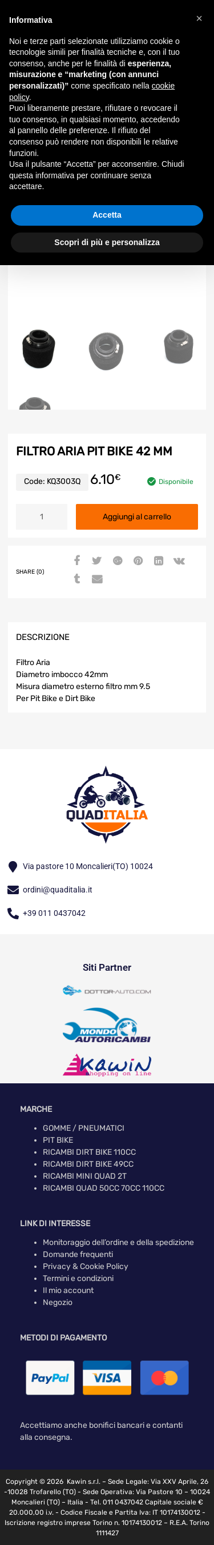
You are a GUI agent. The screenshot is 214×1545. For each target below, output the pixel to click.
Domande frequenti (78, 1254)
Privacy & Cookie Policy (85, 1266)
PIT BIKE (58, 1140)
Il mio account (68, 1290)
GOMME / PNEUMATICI (83, 1128)
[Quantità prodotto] (41, 517)
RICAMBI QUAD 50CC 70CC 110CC (103, 1188)
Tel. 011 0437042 (116, 1502)
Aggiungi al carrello (137, 517)
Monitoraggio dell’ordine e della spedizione (118, 1242)
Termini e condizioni (78, 1278)
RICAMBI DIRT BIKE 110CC (89, 1152)
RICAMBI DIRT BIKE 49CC (88, 1164)
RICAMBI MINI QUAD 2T (85, 1176)
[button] (199, 18)
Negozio (57, 1302)
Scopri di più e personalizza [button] (106, 242)
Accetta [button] (107, 214)
